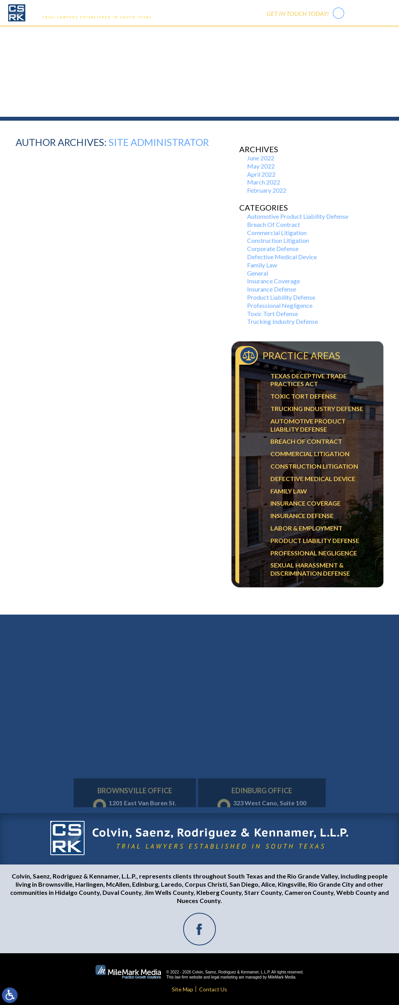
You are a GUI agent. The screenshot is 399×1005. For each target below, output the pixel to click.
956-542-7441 (369, 13)
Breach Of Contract (273, 224)
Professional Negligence (279, 305)
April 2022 (261, 174)
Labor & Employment (306, 528)
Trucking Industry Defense (282, 321)
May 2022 (261, 166)
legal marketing (224, 977)
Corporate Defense (272, 248)
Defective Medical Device (282, 256)
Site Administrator (159, 142)
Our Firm (147, 35)
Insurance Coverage (273, 281)
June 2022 (260, 158)
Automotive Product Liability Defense (297, 216)
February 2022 (266, 190)
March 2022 (263, 182)
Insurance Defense (271, 289)
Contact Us (274, 35)
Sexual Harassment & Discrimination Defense (310, 569)
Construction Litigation (278, 240)
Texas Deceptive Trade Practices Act (308, 380)
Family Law (262, 265)
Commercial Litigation (277, 232)
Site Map (182, 989)
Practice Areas (188, 35)
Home (118, 35)
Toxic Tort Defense (272, 313)
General (257, 273)
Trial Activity (232, 35)
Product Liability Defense (281, 297)
